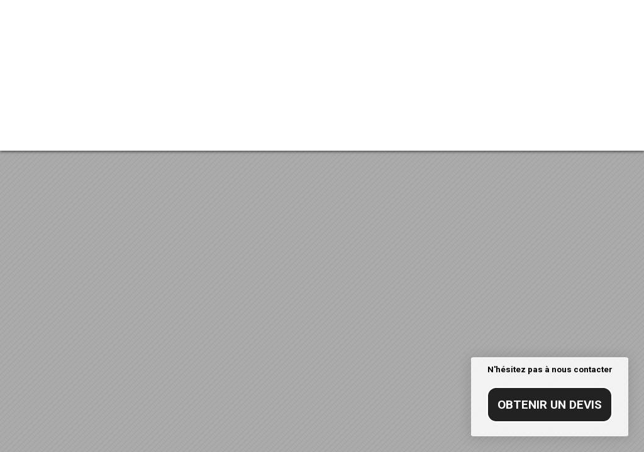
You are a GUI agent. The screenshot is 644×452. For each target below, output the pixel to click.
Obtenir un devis (549, 404)
